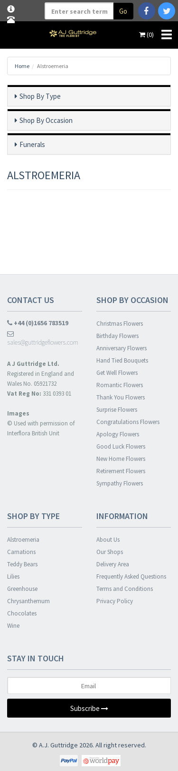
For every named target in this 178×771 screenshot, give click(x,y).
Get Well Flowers (117, 373)
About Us (108, 540)
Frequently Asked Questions (131, 576)
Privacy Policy (114, 601)
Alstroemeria (23, 540)
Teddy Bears (22, 564)
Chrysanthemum (28, 601)
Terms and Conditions (124, 589)
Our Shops (109, 552)
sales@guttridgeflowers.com (42, 338)
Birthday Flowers (117, 336)
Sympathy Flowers (119, 483)
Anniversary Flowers (121, 348)
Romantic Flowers (119, 385)
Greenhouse (22, 589)
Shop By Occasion (46, 120)
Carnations (21, 552)
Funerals (32, 144)
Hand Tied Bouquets (122, 360)
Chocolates (22, 613)
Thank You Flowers (120, 397)
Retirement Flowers (120, 471)
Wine (13, 626)
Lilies (13, 576)
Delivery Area (112, 564)
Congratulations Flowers (127, 422)
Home (22, 65)
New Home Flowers (120, 459)
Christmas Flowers (119, 324)
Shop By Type (40, 96)
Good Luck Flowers (120, 446)
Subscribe (89, 708)
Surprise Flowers (116, 410)
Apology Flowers (117, 434)
